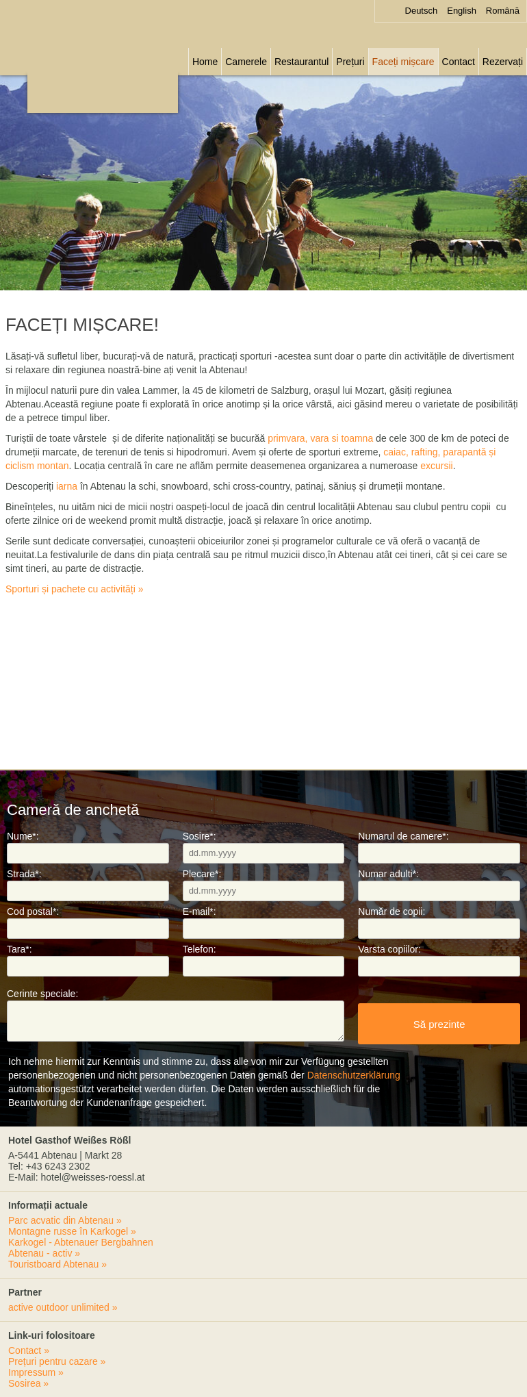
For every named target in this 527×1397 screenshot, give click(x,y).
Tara (19, 949)
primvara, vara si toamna (320, 438)
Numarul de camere (403, 836)
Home (205, 61)
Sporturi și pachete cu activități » (74, 588)
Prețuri (350, 61)
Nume (23, 836)
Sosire (199, 836)
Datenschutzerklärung (353, 1075)
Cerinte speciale (42, 993)
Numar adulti (388, 873)
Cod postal (33, 911)
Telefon (199, 949)
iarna (66, 486)
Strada (24, 873)
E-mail (199, 911)
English (461, 10)
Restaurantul (301, 61)
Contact (458, 61)
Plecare (202, 873)
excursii (436, 465)
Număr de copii (391, 911)
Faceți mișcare (403, 61)
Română (502, 10)
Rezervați (503, 61)
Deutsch (421, 10)
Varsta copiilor (389, 949)
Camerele (246, 61)
